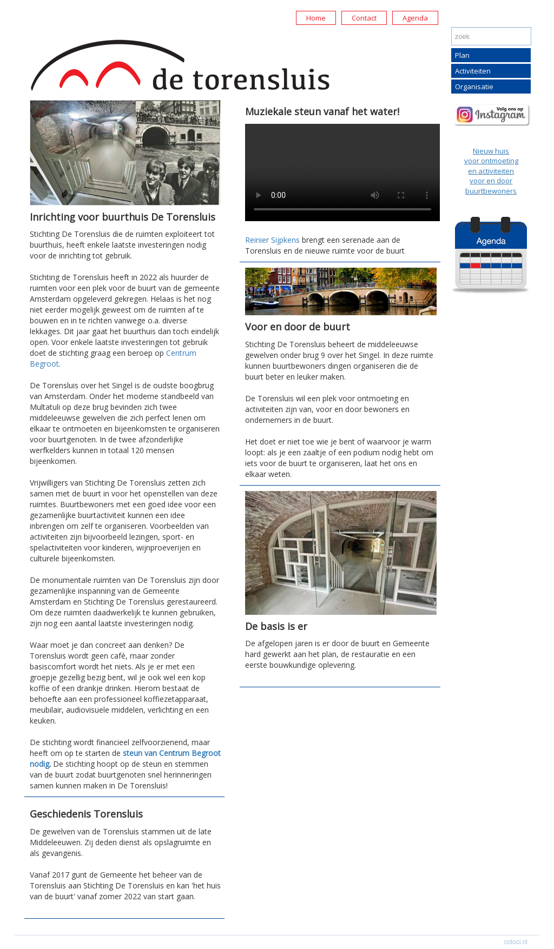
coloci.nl (515, 942)
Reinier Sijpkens (272, 240)
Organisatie (474, 86)
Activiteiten (473, 71)
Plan (462, 55)
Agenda (415, 18)
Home (316, 18)
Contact (364, 18)
